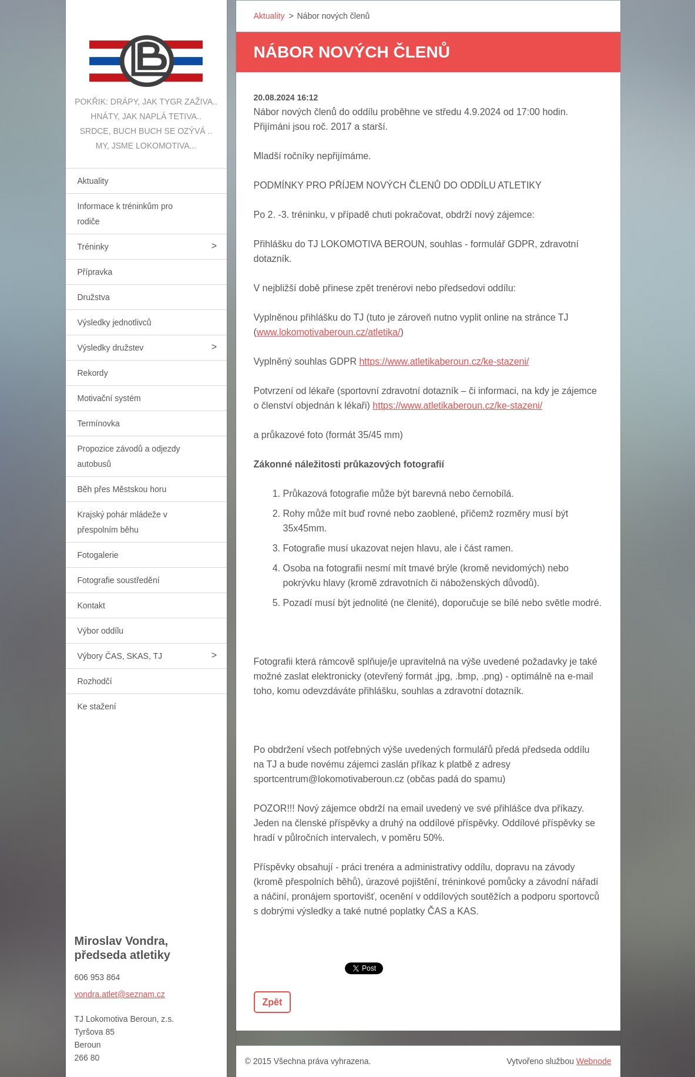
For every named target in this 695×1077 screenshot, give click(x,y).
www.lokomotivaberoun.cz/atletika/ (329, 332)
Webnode (594, 1061)
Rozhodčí (95, 681)
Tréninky (93, 246)
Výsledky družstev (111, 347)
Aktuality (93, 181)
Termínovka (99, 423)
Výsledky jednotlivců (115, 322)
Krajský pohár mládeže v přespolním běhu (122, 522)
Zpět (273, 1002)
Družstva (94, 297)
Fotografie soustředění (119, 580)
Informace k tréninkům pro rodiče (125, 213)
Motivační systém (109, 398)
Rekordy (93, 373)
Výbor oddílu (101, 630)
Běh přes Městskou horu (122, 489)
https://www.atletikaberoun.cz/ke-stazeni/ (444, 361)
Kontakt (91, 605)
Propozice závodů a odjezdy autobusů (129, 456)
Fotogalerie (98, 555)
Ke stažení (97, 706)
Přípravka (95, 272)
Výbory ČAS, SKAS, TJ (120, 656)
